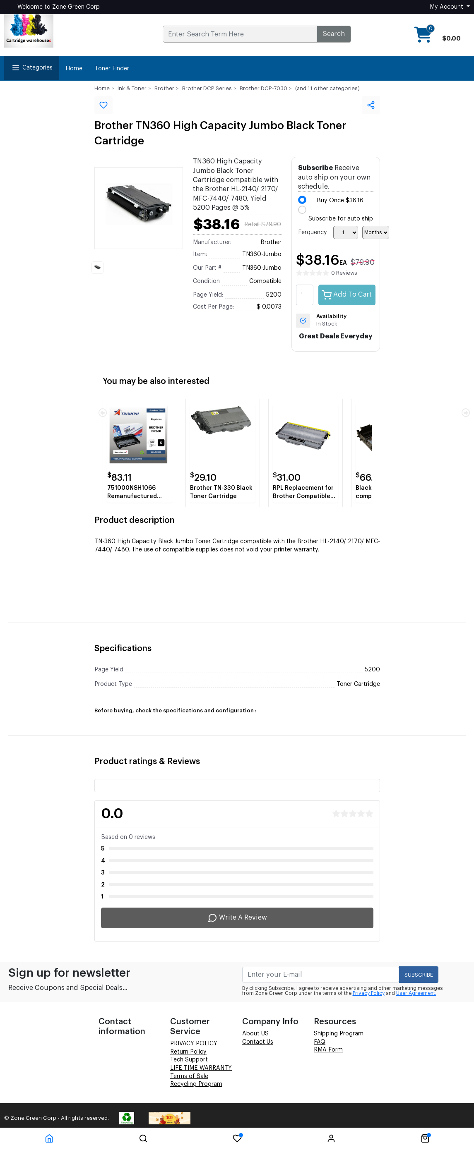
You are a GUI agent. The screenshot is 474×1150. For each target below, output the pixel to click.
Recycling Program (196, 1084)
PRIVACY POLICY (193, 1044)
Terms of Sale (189, 1076)
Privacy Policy (369, 993)
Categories (32, 68)
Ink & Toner (132, 88)
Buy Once (340, 201)
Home (73, 69)
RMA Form (328, 1050)
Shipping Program (338, 1034)
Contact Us (257, 1042)
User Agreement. (416, 993)
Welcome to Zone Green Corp (58, 7)
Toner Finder (112, 69)
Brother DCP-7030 (263, 88)
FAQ (319, 1042)
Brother (164, 88)
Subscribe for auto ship (340, 219)
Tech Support (189, 1060)
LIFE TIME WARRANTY (201, 1068)
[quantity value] (304, 295)
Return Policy (188, 1052)
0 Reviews (344, 273)
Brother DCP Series (207, 88)
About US (255, 1034)
